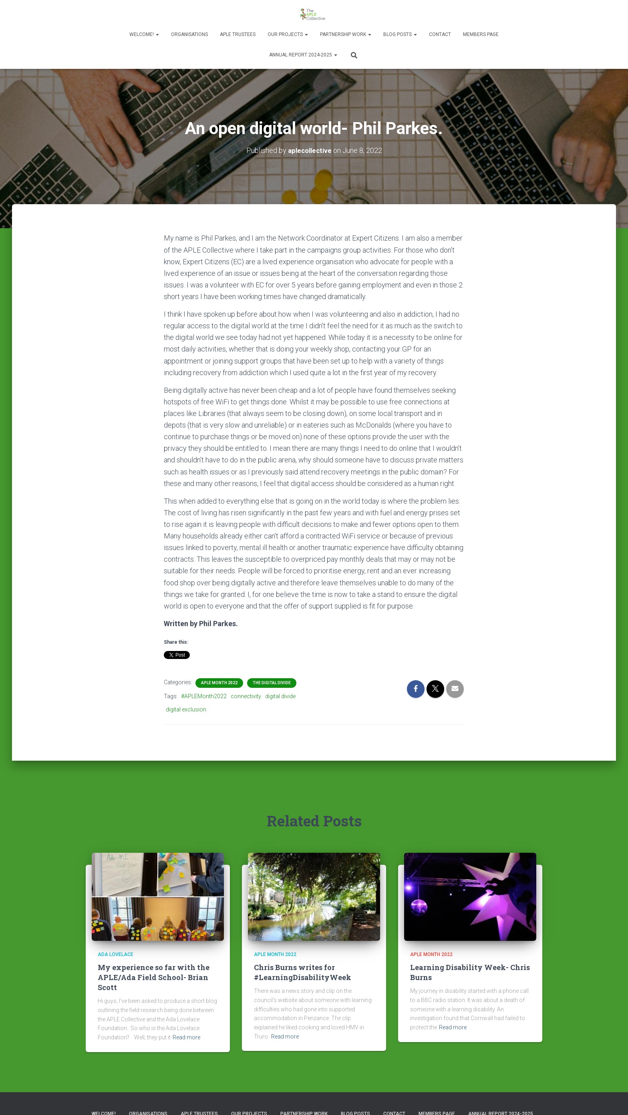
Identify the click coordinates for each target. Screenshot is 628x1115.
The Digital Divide (272, 683)
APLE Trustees (238, 34)
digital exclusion (186, 709)
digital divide (280, 696)
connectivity (246, 696)
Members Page (481, 34)
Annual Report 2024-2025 (303, 55)
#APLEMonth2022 (204, 696)
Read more (186, 1037)
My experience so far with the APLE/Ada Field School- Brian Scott (153, 977)
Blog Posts (400, 34)
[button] (157, 34)
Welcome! (144, 34)
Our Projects (288, 34)
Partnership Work (345, 34)
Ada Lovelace (115, 954)
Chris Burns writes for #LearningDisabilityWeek (302, 972)
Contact (440, 34)
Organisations (189, 34)
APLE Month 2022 (219, 683)
